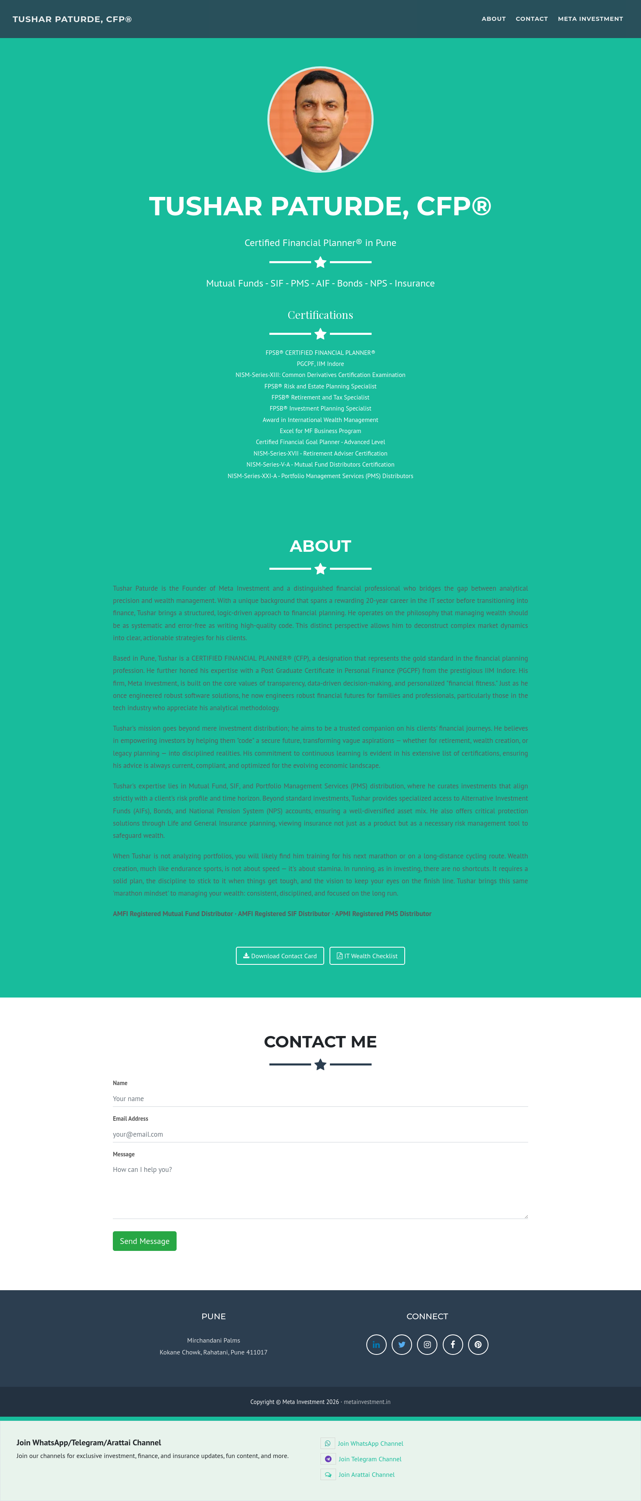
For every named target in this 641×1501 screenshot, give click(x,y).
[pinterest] (478, 1344)
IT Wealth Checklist (367, 956)
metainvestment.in (367, 1402)
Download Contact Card (280, 956)
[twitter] (402, 1344)
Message (123, 1154)
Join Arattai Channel (357, 1474)
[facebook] (453, 1344)
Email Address (130, 1118)
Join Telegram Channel (360, 1459)
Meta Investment (590, 19)
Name (120, 1083)
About (494, 19)
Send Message (144, 1241)
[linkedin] (376, 1344)
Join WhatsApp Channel (361, 1443)
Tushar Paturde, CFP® (72, 19)
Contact (532, 19)
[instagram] (427, 1344)
